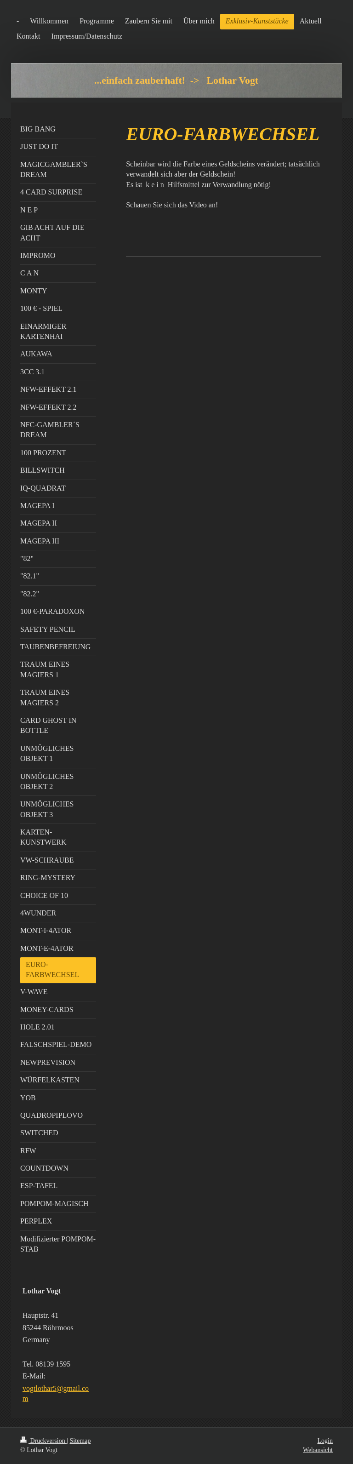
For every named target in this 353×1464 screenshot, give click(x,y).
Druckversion (43, 1440)
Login (325, 1440)
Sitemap (80, 1440)
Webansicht (318, 1450)
